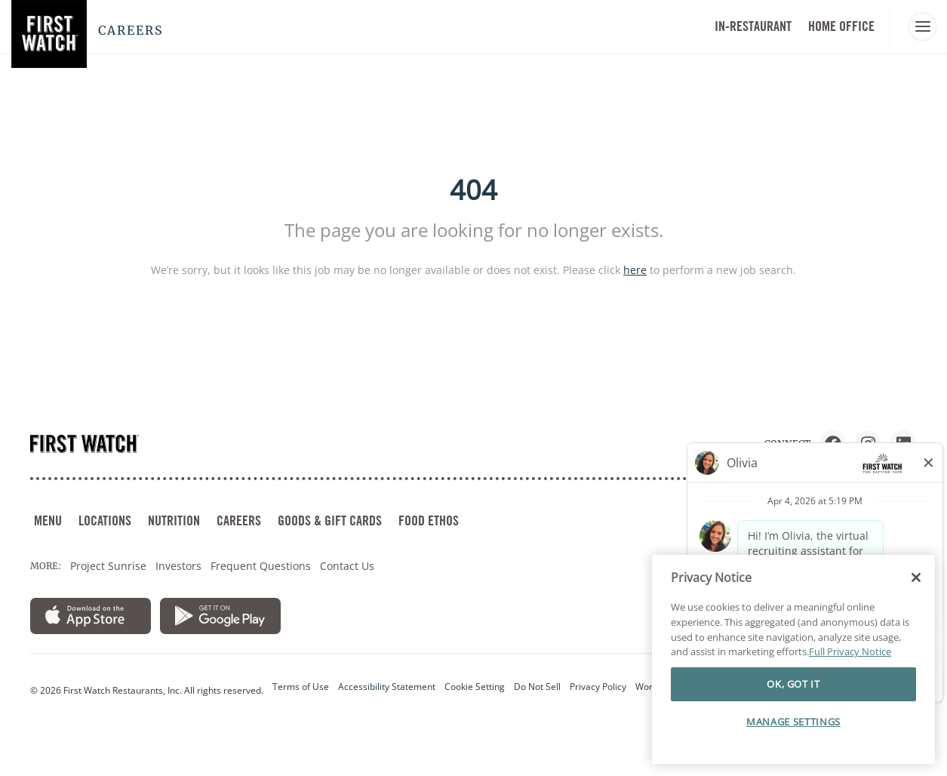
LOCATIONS (104, 520)
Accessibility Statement (386, 686)
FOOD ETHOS (428, 520)
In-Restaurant (753, 26)
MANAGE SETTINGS (793, 732)
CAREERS (239, 520)
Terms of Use (300, 686)
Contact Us (347, 566)
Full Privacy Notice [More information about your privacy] (850, 663)
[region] (793, 671)
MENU (48, 520)
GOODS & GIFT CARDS (330, 520)
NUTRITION (174, 520)
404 (473, 189)
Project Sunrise (108, 566)
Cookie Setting (474, 686)
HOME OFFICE (841, 26)
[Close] (916, 588)
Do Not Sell (537, 686)
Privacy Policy (598, 686)
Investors (178, 566)
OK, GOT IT (793, 695)
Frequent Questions (261, 566)
